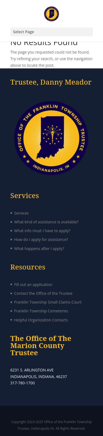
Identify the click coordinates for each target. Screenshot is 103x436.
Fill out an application (33, 284)
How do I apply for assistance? (41, 239)
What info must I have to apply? (42, 230)
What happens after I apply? (39, 248)
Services (21, 213)
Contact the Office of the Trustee (43, 293)
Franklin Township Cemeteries (41, 310)
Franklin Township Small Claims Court (48, 302)
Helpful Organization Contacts (41, 320)
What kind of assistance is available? (46, 221)
